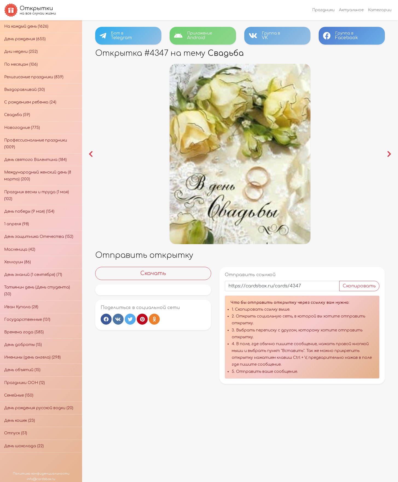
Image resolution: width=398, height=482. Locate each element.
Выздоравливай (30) (24, 90)
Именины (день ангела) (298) (32, 357)
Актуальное (351, 10)
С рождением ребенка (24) (30, 102)
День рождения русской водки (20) (38, 408)
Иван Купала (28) (21, 307)
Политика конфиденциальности (41, 473)
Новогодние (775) (22, 128)
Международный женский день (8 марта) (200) (37, 175)
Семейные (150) (18, 395)
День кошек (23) (19, 420)
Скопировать (359, 286)
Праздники (323, 10)
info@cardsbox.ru (41, 479)
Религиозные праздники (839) (33, 77)
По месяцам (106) (21, 64)
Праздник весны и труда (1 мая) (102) (36, 195)
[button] (91, 154)
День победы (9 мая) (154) (29, 211)
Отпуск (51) (15, 433)
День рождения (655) (25, 39)
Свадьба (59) (17, 115)
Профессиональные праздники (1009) (35, 143)
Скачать (153, 273)
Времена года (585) (24, 332)
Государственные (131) (27, 320)
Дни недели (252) (21, 52)
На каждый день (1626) (26, 26)
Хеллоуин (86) (17, 262)
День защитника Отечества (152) (38, 237)
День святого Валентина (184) (35, 160)
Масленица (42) (19, 249)
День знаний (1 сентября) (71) (33, 275)
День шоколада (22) (24, 446)
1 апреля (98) (16, 224)
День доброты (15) (23, 345)
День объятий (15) (22, 370)
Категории (379, 10)
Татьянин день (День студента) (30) (37, 290)
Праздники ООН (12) (24, 383)
